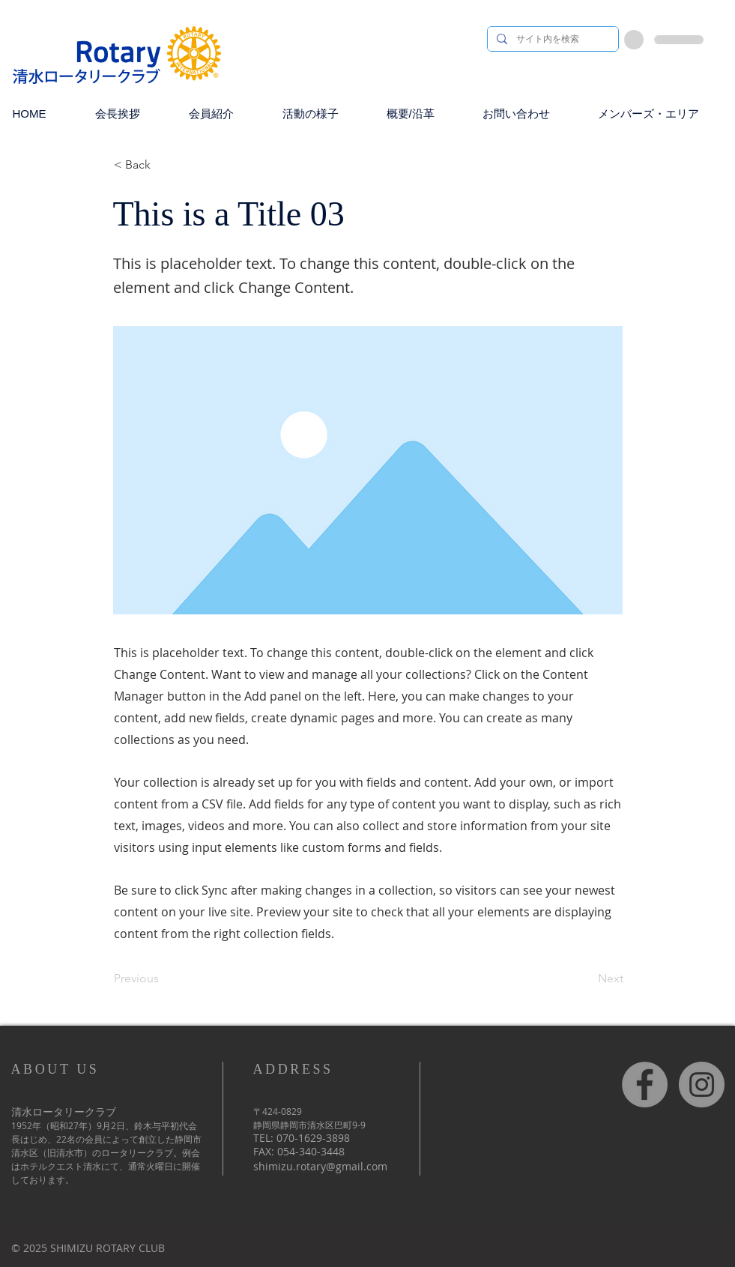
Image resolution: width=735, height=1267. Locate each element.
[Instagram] (702, 1084)
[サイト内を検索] (551, 39)
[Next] (585, 979)
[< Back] (163, 165)
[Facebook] (645, 1084)
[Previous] (163, 979)
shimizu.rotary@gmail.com (320, 1166)
